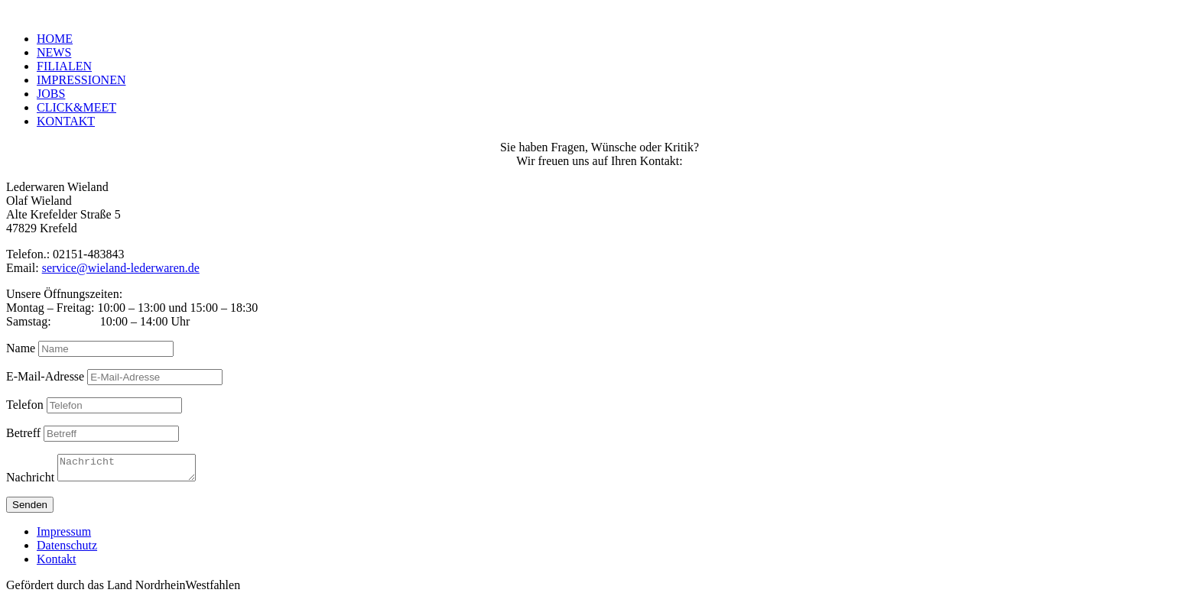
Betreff (23, 432)
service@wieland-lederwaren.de (121, 267)
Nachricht (30, 481)
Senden (29, 509)
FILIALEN (64, 66)
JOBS (51, 93)
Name (20, 348)
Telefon (25, 404)
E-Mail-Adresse (45, 376)
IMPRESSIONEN (81, 79)
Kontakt (56, 563)
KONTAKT (66, 121)
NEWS (54, 52)
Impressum (64, 536)
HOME (55, 38)
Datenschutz (67, 549)
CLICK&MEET (76, 107)
